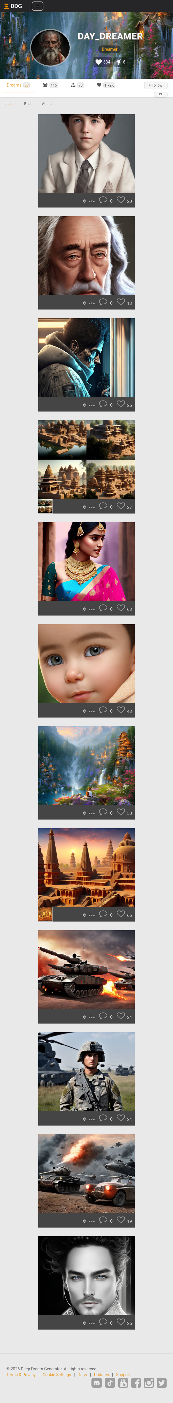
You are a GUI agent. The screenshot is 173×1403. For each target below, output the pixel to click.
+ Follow (155, 85)
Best (27, 103)
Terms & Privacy (21, 1374)
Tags (82, 1374)
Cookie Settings (57, 1374)
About (47, 103)
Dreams (18, 85)
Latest (8, 103)
